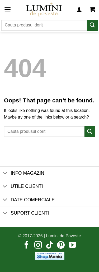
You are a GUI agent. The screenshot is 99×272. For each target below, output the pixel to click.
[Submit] (92, 25)
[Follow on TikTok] (49, 245)
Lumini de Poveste (63, 236)
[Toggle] (5, 173)
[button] (7, 9)
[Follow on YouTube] (72, 245)
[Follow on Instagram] (38, 245)
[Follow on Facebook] (26, 245)
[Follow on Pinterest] (61, 245)
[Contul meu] (79, 9)
